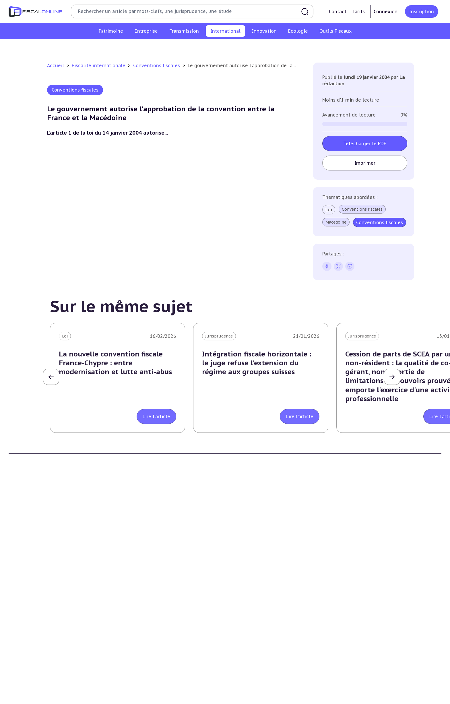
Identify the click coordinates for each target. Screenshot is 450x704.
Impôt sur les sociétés (141, 612)
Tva (122, 629)
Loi (328, 209)
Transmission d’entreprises (259, 601)
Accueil (55, 65)
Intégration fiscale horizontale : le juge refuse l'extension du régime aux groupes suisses (256, 363)
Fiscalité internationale (99, 65)
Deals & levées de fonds (364, 698)
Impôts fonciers (25, 647)
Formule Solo (243, 527)
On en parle (353, 677)
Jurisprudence (219, 336)
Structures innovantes (31, 698)
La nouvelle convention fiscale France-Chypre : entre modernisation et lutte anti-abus (115, 363)
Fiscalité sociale (135, 664)
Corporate (129, 673)
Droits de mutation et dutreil (259, 629)
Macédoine (335, 222)
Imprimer (364, 163)
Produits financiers (27, 664)
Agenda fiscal (242, 698)
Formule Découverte (250, 518)
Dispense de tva (245, 638)
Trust (287, 47)
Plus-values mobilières (253, 621)
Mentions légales (357, 536)
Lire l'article (156, 416)
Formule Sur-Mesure (250, 545)
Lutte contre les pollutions (146, 689)
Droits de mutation (28, 638)
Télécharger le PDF (364, 143)
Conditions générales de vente (370, 527)
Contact (337, 11)
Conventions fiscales (114, 47)
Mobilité (308, 47)
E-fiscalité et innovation (36, 677)
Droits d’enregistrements (144, 647)
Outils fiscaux (245, 677)
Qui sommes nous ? (139, 518)
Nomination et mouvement (367, 689)
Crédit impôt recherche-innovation (43, 689)
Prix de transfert (340, 47)
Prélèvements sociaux (31, 656)
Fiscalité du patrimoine (35, 601)
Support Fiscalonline (140, 527)
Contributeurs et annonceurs (148, 536)
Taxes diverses (133, 656)
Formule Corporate (249, 536)
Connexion (385, 11)
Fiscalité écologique (141, 677)
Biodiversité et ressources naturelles (156, 698)
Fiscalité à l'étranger (161, 47)
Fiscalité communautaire (214, 47)
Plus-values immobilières (34, 621)
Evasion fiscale (260, 47)
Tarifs (358, 11)
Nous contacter (134, 545)
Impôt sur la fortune (30, 629)
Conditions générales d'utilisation (373, 518)
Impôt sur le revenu (29, 612)
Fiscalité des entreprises (146, 601)
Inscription (421, 11)
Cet (122, 638)
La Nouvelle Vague (47, 559)
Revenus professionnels (143, 621)
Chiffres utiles (244, 689)
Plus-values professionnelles (259, 612)
